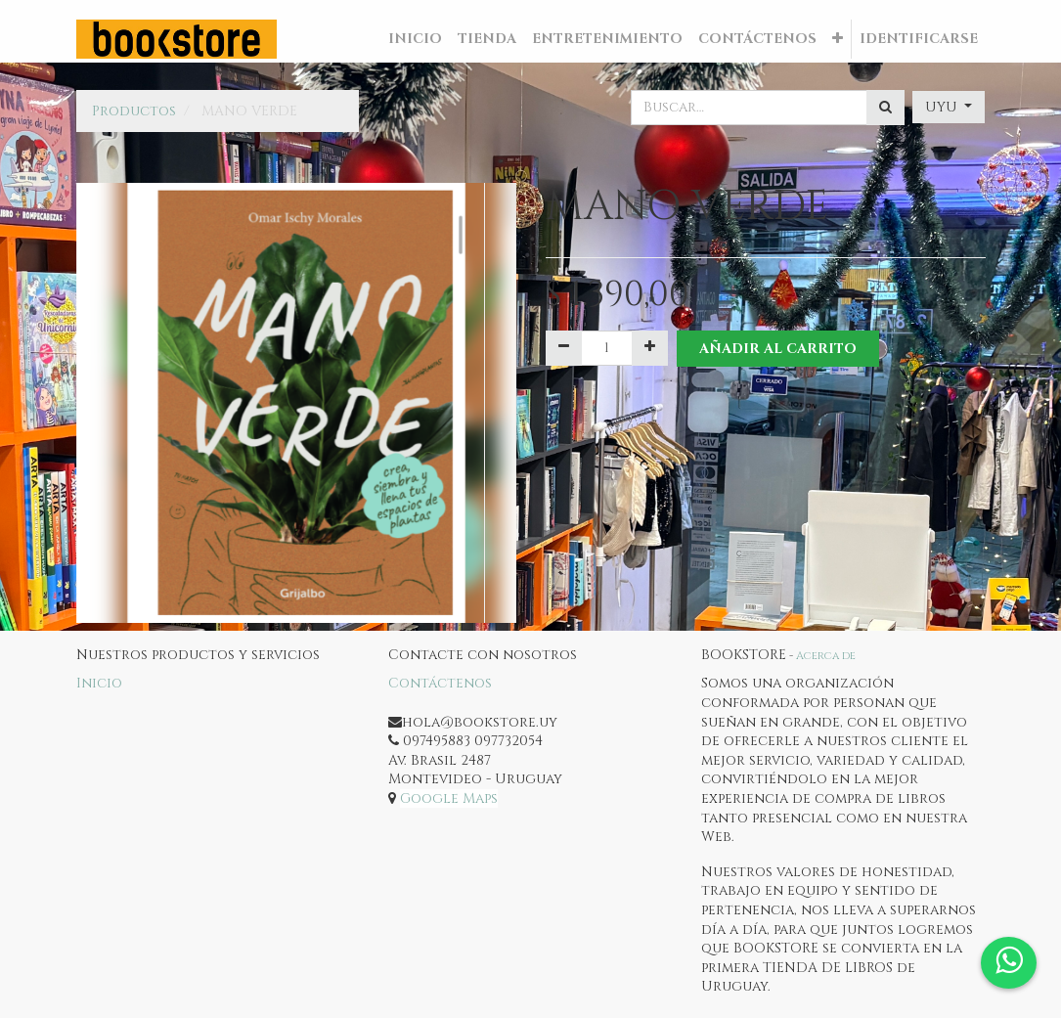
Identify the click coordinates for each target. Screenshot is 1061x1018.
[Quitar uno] (564, 348)
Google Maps (449, 798)
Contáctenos (440, 683)
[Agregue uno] (650, 348)
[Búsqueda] (885, 107)
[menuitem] (415, 39)
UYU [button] (943, 107)
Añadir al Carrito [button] (779, 348)
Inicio (99, 683)
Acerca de (826, 655)
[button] (837, 39)
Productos (134, 111)
